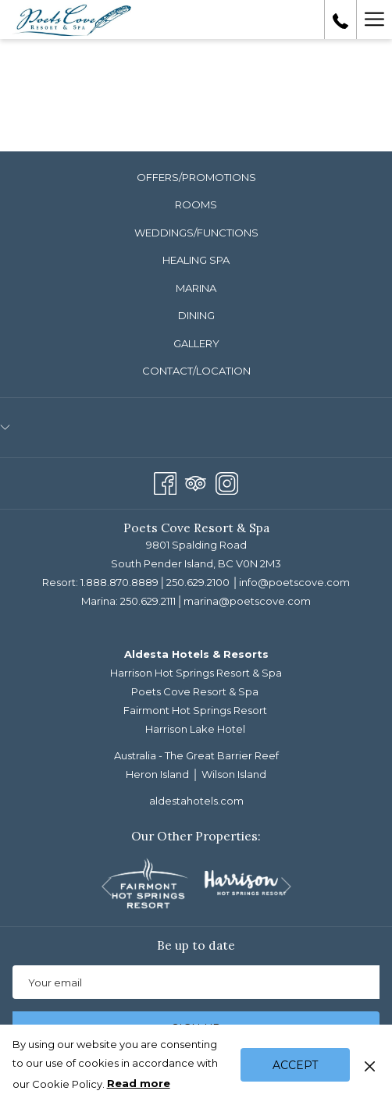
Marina (196, 288)
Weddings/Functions (196, 232)
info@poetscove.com (294, 582)
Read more (140, 1084)
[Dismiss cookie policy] (370, 1064)
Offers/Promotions (196, 177)
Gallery (196, 343)
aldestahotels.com (196, 800)
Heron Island (157, 774)
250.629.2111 (148, 601)
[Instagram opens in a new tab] (227, 481)
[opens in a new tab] (148, 882)
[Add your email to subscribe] (196, 982)
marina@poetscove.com (247, 601)
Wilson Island (233, 774)
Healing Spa (196, 260)
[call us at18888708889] (340, 19)
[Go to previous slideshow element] (106, 886)
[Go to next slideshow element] (286, 886)
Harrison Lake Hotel (195, 729)
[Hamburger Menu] (374, 19)
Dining (196, 315)
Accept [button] (295, 1065)
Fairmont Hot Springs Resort (195, 710)
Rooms (196, 204)
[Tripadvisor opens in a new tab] (195, 481)
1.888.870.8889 (119, 582)
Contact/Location (196, 370)
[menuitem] (196, 177)
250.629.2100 (198, 582)
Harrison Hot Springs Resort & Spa (196, 672)
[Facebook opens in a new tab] (165, 481)
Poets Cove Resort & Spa (194, 691)
